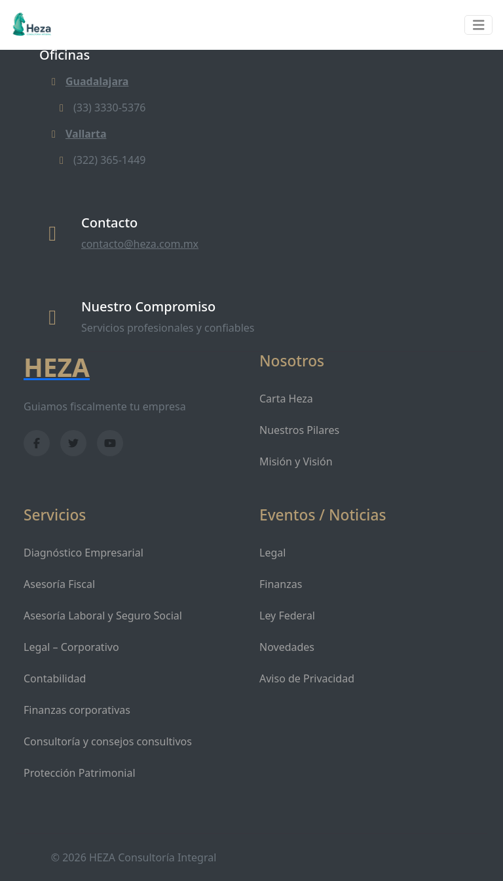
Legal (272, 552)
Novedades (286, 647)
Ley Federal (287, 615)
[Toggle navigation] (478, 25)
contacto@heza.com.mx (139, 244)
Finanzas (280, 584)
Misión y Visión (296, 461)
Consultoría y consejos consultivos (108, 741)
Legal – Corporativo (71, 647)
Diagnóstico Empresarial (83, 552)
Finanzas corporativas (77, 710)
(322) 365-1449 (100, 160)
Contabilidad (55, 678)
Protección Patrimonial (80, 773)
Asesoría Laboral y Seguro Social (103, 615)
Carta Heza (286, 398)
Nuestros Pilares (299, 430)
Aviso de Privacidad (306, 678)
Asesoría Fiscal (59, 584)
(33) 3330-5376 (100, 107)
